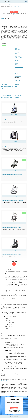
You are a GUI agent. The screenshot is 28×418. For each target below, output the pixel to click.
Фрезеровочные (17, 80)
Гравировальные (18, 70)
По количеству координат (19, 88)
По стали (16, 63)
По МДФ (16, 46)
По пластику (17, 61)
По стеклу (16, 64)
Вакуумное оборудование (6, 95)
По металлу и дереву (18, 57)
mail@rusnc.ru (10, 4)
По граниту (17, 50)
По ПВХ (16, 48)
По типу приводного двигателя (7, 86)
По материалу (17, 45)
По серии (3, 90)
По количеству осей (5, 82)
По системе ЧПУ (5, 88)
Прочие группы (4, 84)
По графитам (17, 52)
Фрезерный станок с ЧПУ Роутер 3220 (11, 119)
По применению (5, 69)
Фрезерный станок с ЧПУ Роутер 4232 (11, 227)
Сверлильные (17, 72)
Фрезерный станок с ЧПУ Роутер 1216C (12, 174)
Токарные (16, 73)
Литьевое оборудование (19, 93)
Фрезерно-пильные (18, 76)
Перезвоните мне (14, 11)
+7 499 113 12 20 (17, 6)
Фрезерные (17, 97)
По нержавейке (17, 59)
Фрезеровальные (18, 78)
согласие (14, 13)
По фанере (16, 65)
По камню (16, 54)
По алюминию (17, 49)
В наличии (4, 45)
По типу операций (18, 69)
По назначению (17, 82)
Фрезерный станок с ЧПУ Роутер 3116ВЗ (12, 200)
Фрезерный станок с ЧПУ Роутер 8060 (11, 254)
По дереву (16, 53)
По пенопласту (17, 60)
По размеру (17, 84)
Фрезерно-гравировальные (19, 74)
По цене (16, 86)
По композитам (17, 56)
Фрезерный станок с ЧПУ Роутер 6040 (11, 146)
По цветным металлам (19, 67)
